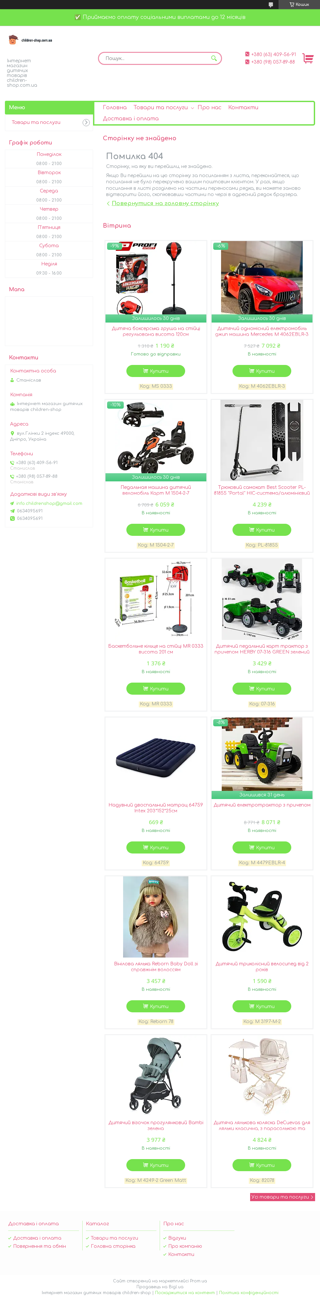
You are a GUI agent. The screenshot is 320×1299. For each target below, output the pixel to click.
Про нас (209, 108)
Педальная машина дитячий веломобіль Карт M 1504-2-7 (155, 490)
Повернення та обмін (39, 1246)
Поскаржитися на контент (185, 1293)
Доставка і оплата (131, 119)
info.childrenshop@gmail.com (49, 503)
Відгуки (177, 1238)
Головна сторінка (113, 1246)
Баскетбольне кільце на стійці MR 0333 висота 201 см (155, 649)
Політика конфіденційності (249, 1293)
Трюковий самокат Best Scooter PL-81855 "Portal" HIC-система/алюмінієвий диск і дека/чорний (262, 493)
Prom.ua (198, 1281)
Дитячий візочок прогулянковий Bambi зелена (155, 1125)
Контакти (243, 108)
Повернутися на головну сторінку (165, 203)
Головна (115, 108)
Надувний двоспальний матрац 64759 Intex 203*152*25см (155, 808)
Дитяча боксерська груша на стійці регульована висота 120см (156, 331)
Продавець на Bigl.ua (160, 1287)
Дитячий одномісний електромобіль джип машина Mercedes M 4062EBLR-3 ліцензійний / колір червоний (262, 334)
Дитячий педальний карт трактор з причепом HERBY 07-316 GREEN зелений (262, 649)
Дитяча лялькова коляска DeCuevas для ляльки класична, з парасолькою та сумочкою (262, 1128)
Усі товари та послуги (280, 1197)
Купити (159, 371)
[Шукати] (213, 58)
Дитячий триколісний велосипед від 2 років (262, 966)
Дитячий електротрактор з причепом (262, 805)
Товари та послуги (161, 108)
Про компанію (185, 1246)
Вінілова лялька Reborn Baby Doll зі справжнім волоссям (156, 966)
